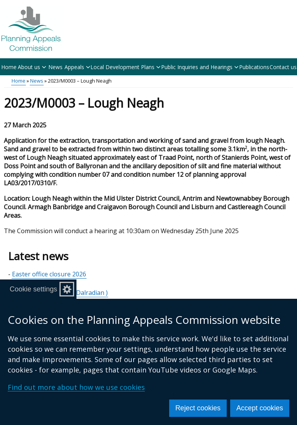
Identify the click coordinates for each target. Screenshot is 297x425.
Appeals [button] (77, 67)
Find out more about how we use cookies (76, 387)
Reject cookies (198, 408)
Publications (254, 67)
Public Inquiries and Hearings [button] (199, 67)
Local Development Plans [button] (125, 67)
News (55, 67)
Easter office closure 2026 (49, 274)
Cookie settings (33, 289)
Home (9, 67)
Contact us (283, 67)
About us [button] (32, 67)
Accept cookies (259, 408)
